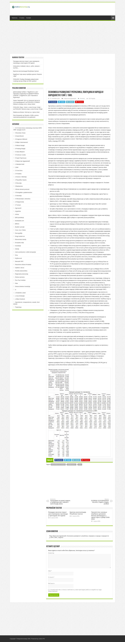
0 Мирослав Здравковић (70, 98)
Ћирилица (18, 307)
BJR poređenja (19, 217)
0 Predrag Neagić (20, 148)
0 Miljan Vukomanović (21, 142)
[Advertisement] (77, 8)
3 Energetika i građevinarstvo (23, 192)
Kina (16, 255)
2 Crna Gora (18, 170)
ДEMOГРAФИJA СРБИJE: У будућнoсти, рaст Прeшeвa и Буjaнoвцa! (26, 95)
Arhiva (17, 214)
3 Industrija (18, 195)
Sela (16, 283)
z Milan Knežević (20, 299)
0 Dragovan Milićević (21, 139)
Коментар (51, 553)
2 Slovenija (18, 183)
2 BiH (16, 167)
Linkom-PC (41, 638)
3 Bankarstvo (19, 186)
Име (50, 571)
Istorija (17, 249)
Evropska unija (19, 242)
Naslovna (14, 18)
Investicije (18, 245)
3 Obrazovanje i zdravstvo (22, 198)
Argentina (18, 211)
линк (93, 106)
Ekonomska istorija (20, 239)
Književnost (18, 258)
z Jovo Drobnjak (20, 296)
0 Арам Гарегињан (20, 158)
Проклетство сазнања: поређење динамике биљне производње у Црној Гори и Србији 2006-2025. (100, 515)
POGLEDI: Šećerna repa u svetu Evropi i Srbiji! (28, 109)
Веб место (51, 583)
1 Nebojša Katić (19, 164)
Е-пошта (51, 577)
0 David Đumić (19, 136)
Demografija (18, 233)
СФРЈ (79, 464)
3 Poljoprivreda (19, 202)
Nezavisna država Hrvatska (23, 264)
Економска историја (58, 464)
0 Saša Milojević (20, 151)
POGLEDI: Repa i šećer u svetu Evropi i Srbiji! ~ (27, 107)
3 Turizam (18, 205)
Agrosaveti (18, 208)
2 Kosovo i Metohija (21, 177)
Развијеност (72, 464)
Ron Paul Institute (20, 280)
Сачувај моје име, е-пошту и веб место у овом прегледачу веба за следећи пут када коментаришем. (74, 590)
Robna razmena (20, 277)
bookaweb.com (19, 220)
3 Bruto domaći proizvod (22, 189)
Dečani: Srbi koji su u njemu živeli (29, 112)
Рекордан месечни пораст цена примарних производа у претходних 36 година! (58, 513)
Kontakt (28, 18)
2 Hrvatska (18, 173)
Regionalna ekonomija (21, 274)
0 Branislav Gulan (20, 133)
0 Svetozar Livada (20, 155)
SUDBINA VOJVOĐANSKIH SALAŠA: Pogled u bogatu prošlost (98, 502)
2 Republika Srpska (21, 180)
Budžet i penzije (19, 227)
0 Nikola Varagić (20, 145)
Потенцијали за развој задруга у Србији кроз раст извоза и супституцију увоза (60, 502)
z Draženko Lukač (20, 293)
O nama (21, 18)
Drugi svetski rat (20, 236)
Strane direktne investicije (22, 286)
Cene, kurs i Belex (20, 230)
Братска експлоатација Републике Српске (78, 513)
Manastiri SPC (19, 261)
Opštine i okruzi (19, 267)
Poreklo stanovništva (21, 271)
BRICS (17, 224)
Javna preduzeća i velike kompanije (25, 252)
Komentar (82, 98)
